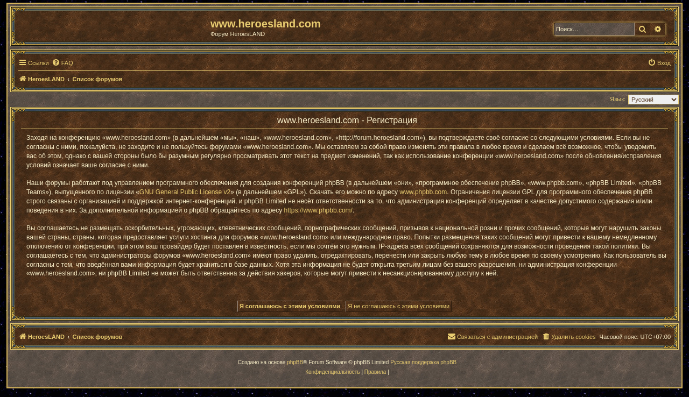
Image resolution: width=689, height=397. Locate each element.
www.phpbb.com (423, 192)
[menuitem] (62, 62)
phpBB (295, 362)
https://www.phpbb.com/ (318, 210)
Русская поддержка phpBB (423, 362)
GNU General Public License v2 (184, 192)
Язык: (617, 99)
